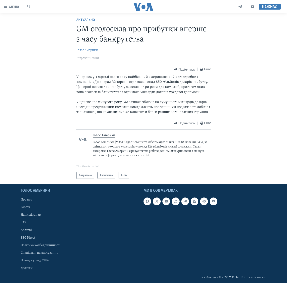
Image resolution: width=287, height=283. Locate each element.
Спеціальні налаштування (39, 253)
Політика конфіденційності (40, 245)
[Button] (184, 69)
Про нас (26, 199)
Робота (25, 207)
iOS (23, 222)
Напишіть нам (31, 215)
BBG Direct (28, 237)
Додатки (27, 268)
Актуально (85, 20)
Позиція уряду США (35, 260)
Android (26, 230)
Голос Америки (87, 50)
